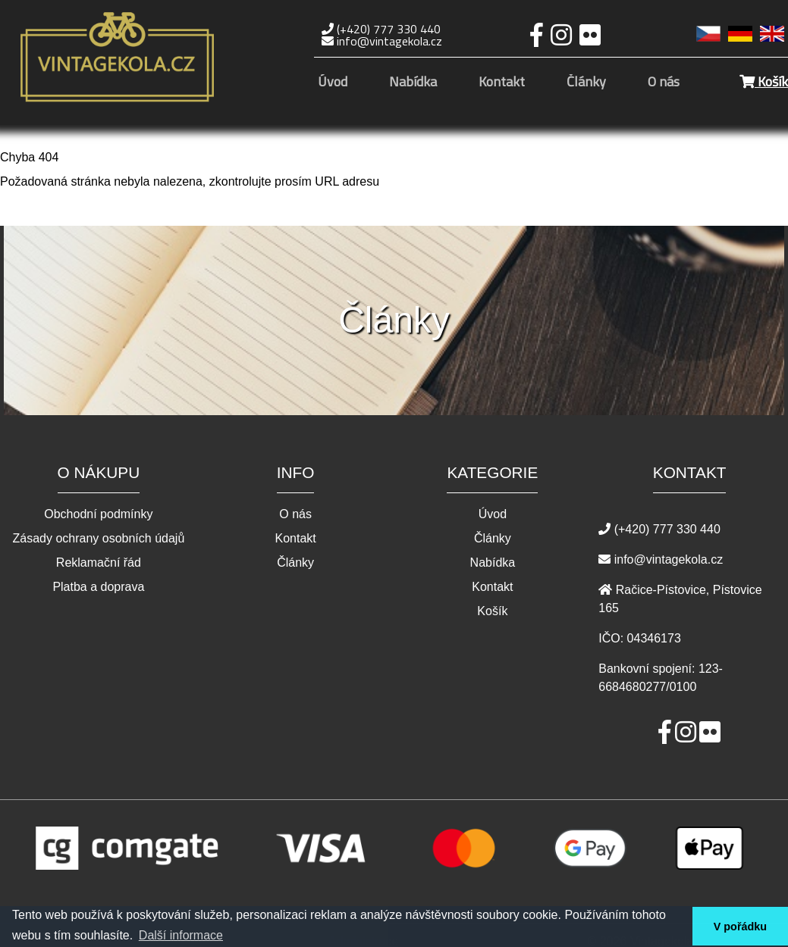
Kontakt (502, 83)
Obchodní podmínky (98, 514)
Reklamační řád (98, 563)
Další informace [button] (181, 935)
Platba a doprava (98, 587)
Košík (763, 81)
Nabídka (413, 83)
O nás (664, 83)
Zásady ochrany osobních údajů (98, 539)
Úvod (332, 83)
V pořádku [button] (740, 926)
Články (586, 83)
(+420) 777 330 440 (381, 29)
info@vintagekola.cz (382, 41)
